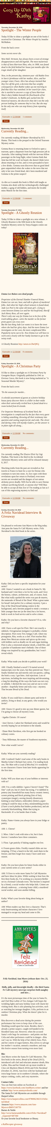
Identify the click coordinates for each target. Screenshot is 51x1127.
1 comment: (27, 117)
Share (6, 121)
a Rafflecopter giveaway (11, 1124)
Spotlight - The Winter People (21, 30)
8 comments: (28, 352)
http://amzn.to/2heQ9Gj (28, 344)
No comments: (28, 433)
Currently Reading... (15, 131)
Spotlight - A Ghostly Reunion (21, 213)
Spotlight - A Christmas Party (21, 366)
